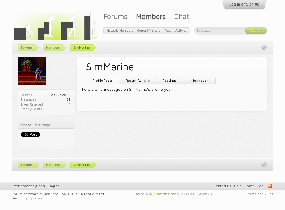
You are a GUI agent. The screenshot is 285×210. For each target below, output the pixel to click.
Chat (181, 16)
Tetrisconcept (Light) (28, 186)
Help (237, 186)
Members (151, 16)
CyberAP (35, 198)
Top (260, 186)
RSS (270, 186)
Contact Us (222, 186)
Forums (115, 16)
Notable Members (120, 30)
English (54, 186)
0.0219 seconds (156, 193)
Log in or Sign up (244, 4)
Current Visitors (149, 30)
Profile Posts (103, 80)
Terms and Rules (259, 194)
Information (199, 80)
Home (249, 186)
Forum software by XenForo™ (58, 194)
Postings (170, 80)
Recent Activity (138, 80)
